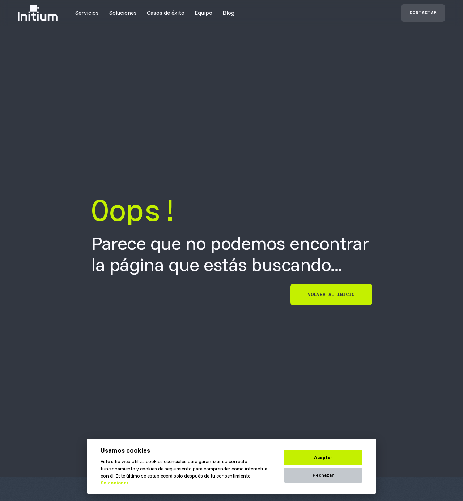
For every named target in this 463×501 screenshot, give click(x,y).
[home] (38, 13)
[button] (87, 13)
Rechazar (323, 475)
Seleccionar (115, 482)
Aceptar (323, 457)
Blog (228, 12)
